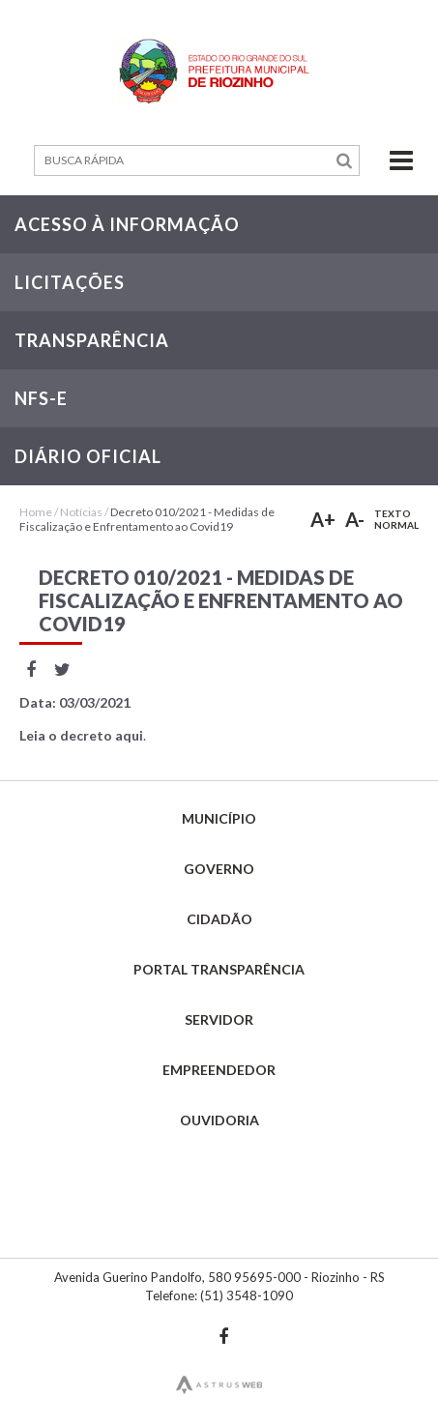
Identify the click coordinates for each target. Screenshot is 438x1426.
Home (35, 512)
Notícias (81, 512)
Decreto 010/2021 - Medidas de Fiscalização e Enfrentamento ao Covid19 (147, 519)
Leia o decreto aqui (81, 735)
